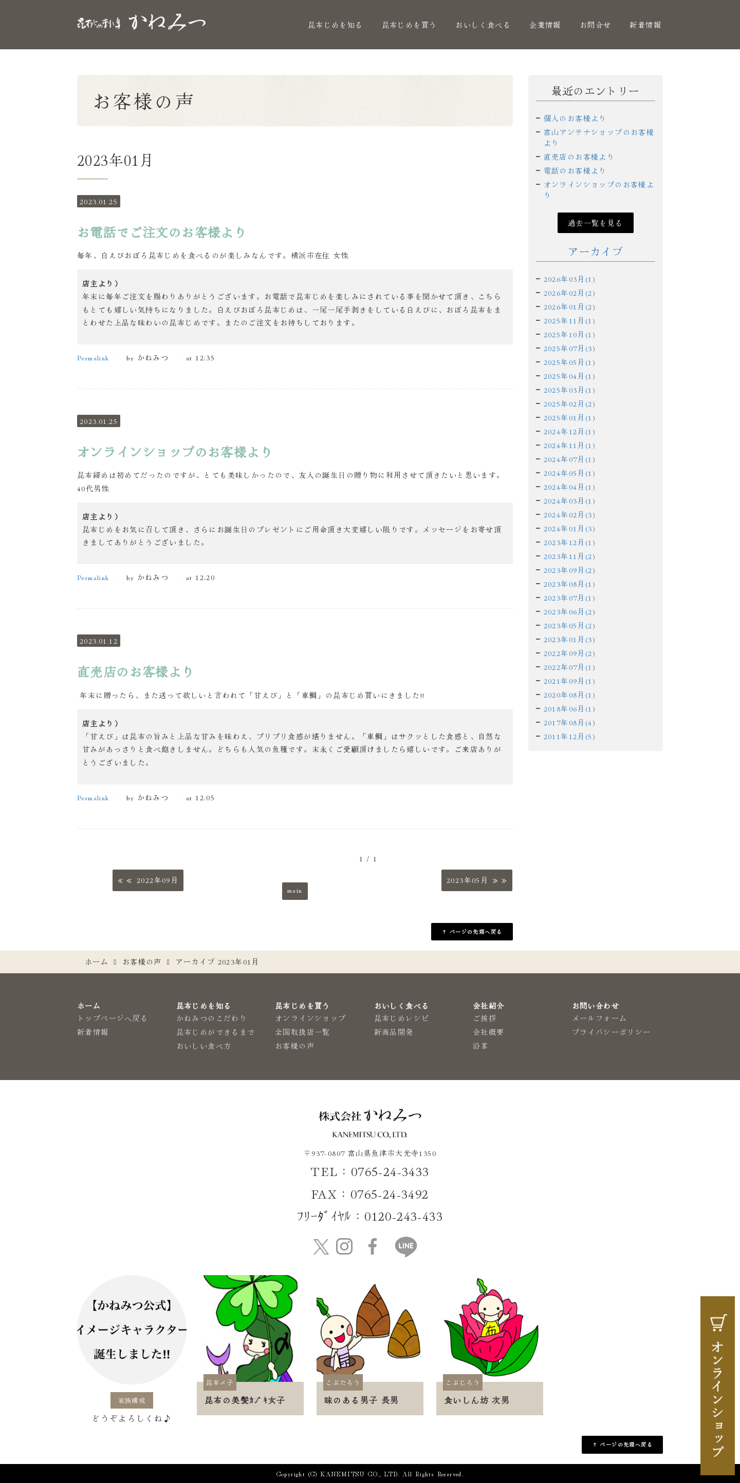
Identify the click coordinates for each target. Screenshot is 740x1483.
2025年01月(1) (570, 417)
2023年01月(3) (570, 639)
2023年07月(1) (570, 597)
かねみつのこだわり (212, 1018)
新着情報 (645, 25)
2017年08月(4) (570, 722)
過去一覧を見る (595, 223)
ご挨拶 (484, 1018)
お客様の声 (142, 961)
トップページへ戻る (113, 1018)
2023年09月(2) (570, 570)
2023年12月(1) (570, 542)
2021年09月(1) (570, 681)
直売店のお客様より (579, 156)
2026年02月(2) (570, 292)
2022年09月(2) (570, 653)
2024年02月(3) (570, 514)
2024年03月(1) (570, 500)
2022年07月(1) (570, 667)
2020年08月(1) (570, 694)
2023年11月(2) (570, 556)
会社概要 (489, 1032)
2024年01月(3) (570, 528)
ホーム (96, 961)
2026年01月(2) (570, 306)
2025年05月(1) (570, 362)
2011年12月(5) (570, 736)
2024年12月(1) (570, 431)
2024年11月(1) (570, 445)
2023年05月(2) (570, 625)
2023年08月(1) (570, 584)
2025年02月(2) (570, 403)
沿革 (481, 1046)
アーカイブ (595, 251)
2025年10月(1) (570, 334)
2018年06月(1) (570, 708)
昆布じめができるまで (215, 1032)
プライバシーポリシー (611, 1032)
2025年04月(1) (570, 376)
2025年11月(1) (570, 320)
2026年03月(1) (570, 279)
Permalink (93, 357)
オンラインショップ (310, 1018)
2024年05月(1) (570, 473)
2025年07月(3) (570, 348)
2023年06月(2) (570, 611)
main (295, 889)
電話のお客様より (575, 170)
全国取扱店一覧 (302, 1032)
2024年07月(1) (570, 459)
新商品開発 (394, 1032)
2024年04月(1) (570, 487)
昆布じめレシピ (402, 1018)
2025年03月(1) (570, 389)
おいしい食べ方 (204, 1046)
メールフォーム (599, 1018)
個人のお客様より (575, 118)
